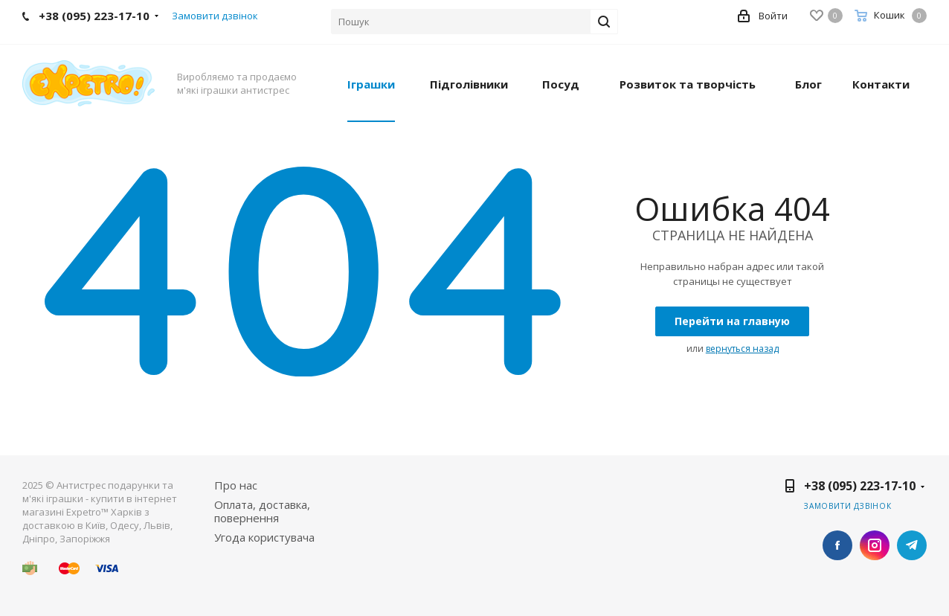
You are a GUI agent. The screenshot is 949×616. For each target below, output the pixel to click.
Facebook (837, 545)
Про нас (235, 485)
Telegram (912, 545)
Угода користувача (264, 537)
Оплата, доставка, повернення (262, 511)
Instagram (875, 545)
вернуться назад (742, 348)
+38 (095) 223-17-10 (860, 486)
